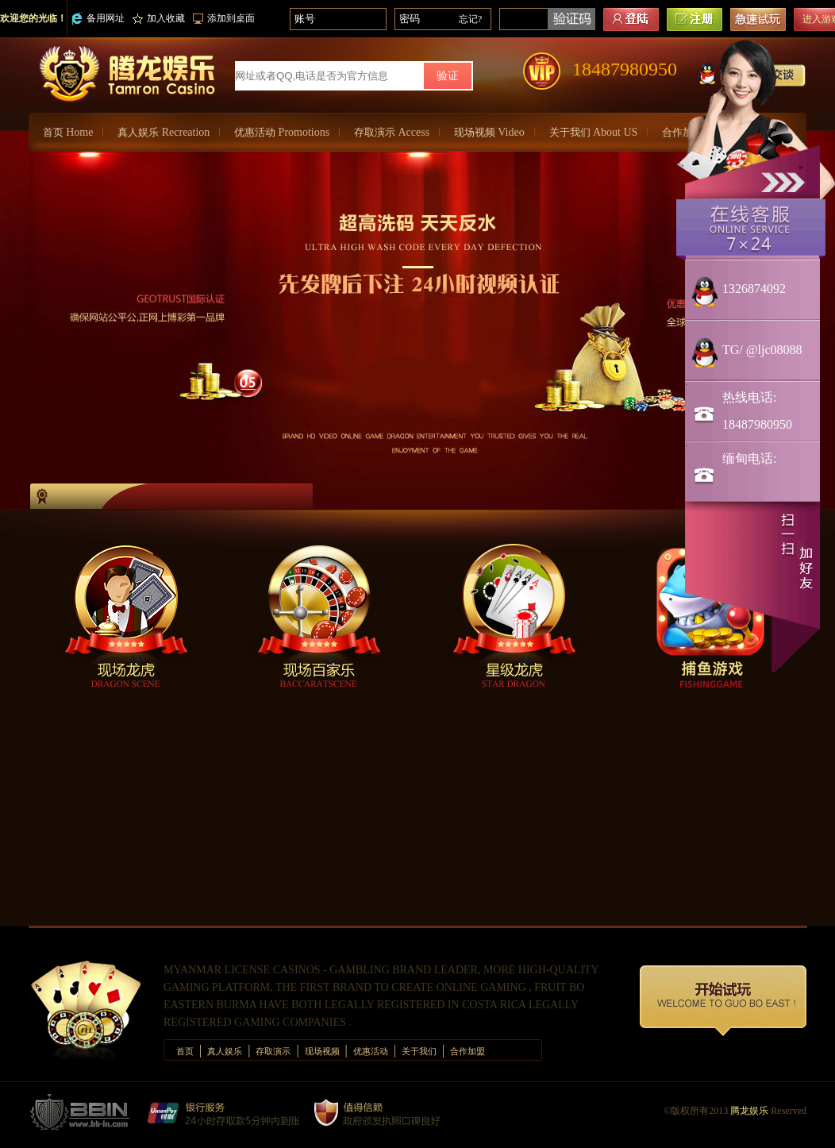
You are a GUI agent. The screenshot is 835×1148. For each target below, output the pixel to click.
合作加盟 (467, 1051)
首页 (68, 132)
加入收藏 (159, 18)
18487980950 (624, 69)
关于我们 (593, 132)
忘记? (470, 19)
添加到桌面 (224, 18)
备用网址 (98, 18)
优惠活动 (281, 132)
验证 (448, 76)
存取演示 (391, 132)
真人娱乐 (163, 132)
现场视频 (489, 132)
